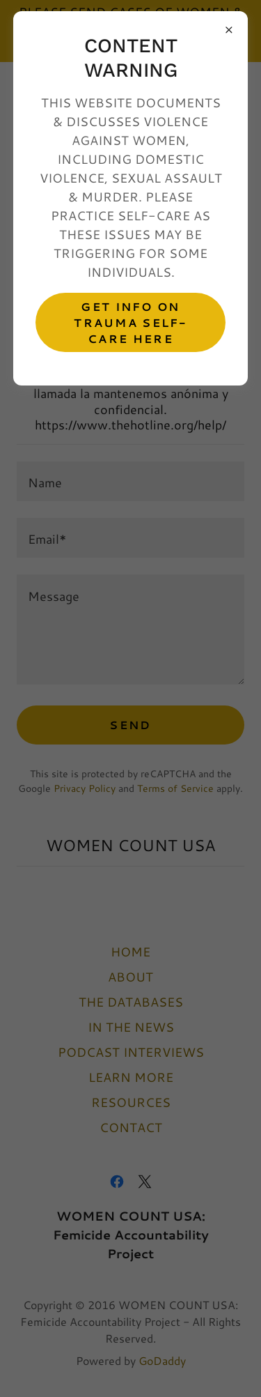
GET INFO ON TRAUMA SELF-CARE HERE (130, 322)
